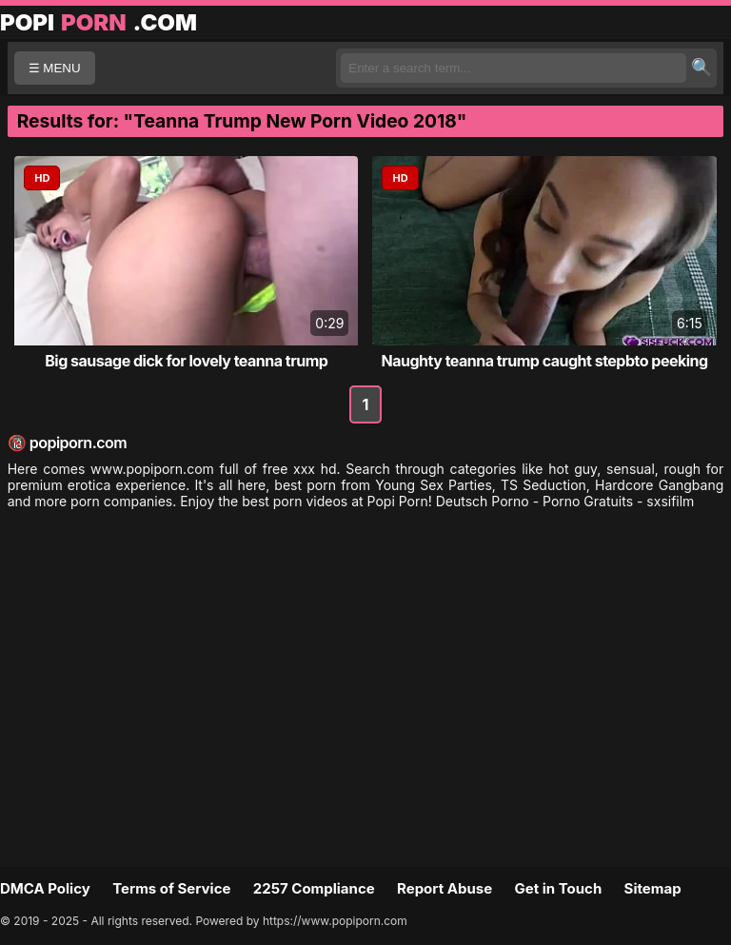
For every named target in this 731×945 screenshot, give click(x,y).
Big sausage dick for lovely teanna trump (186, 360)
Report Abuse (444, 888)
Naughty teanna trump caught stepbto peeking (544, 360)
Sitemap (653, 888)
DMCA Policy (45, 888)
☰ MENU (55, 68)
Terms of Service (171, 888)
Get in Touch (558, 888)
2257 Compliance (314, 888)
